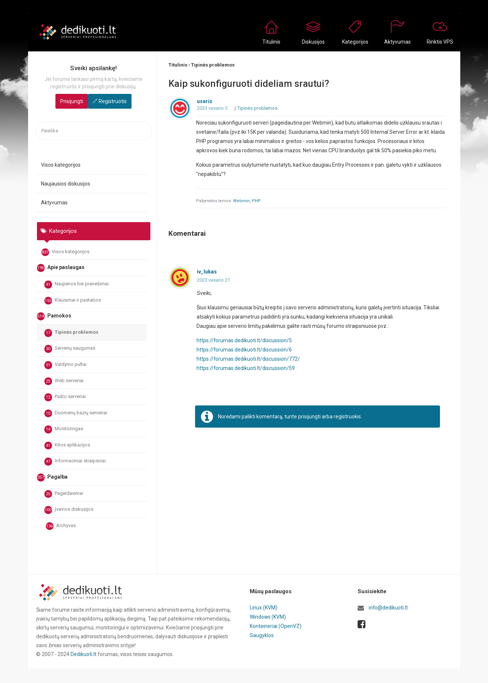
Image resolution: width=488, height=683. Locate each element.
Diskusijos (313, 42)
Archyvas (61, 526)
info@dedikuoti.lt (388, 608)
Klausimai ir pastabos (72, 301)
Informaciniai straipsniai (75, 462)
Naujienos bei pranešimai (76, 285)
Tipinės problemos (71, 333)
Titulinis (271, 42)
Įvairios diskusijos (68, 510)
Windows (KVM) (268, 616)
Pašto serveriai (65, 397)
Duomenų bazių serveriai (75, 414)
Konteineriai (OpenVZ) (275, 625)
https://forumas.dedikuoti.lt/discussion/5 (244, 340)
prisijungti (309, 416)
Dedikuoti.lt (83, 654)
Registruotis (113, 101)
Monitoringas (63, 429)
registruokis (347, 416)
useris (204, 102)
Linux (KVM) (263, 608)
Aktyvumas (397, 42)
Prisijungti (71, 101)
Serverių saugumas (69, 349)
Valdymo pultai (65, 365)
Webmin (241, 201)
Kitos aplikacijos (67, 446)
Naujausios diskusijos (65, 184)
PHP (256, 201)
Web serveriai (63, 381)
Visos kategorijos (61, 165)
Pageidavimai (63, 494)
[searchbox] (93, 131)
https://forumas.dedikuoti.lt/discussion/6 (244, 350)
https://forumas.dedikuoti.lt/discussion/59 (246, 368)
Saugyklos (262, 634)
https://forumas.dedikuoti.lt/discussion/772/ (248, 359)
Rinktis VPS (440, 42)
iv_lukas (207, 272)
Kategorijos (355, 42)
